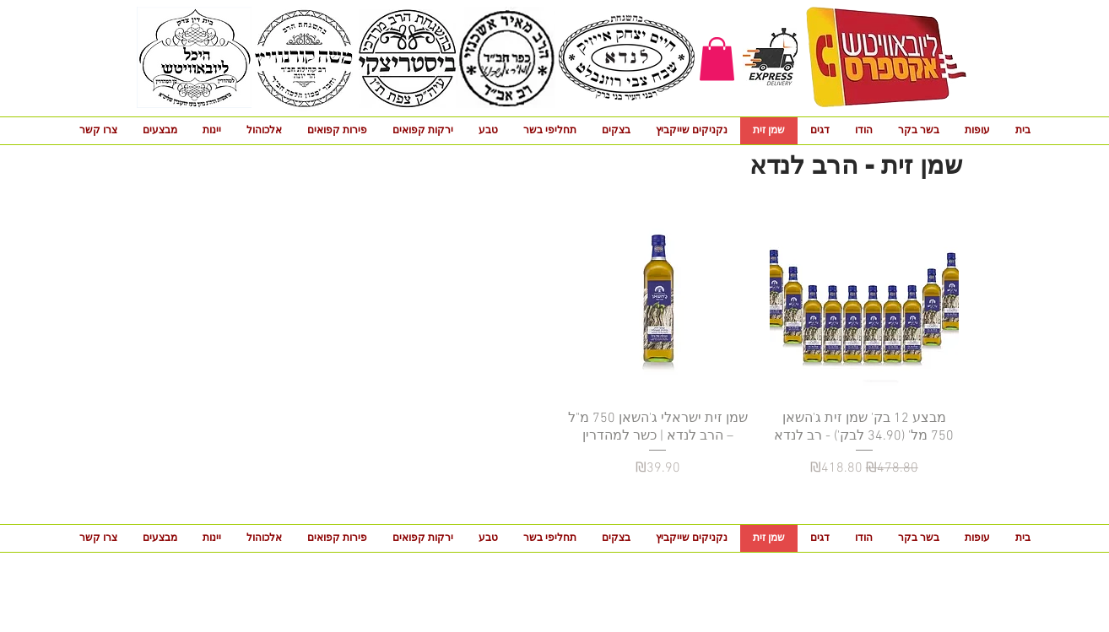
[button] (717, 58)
